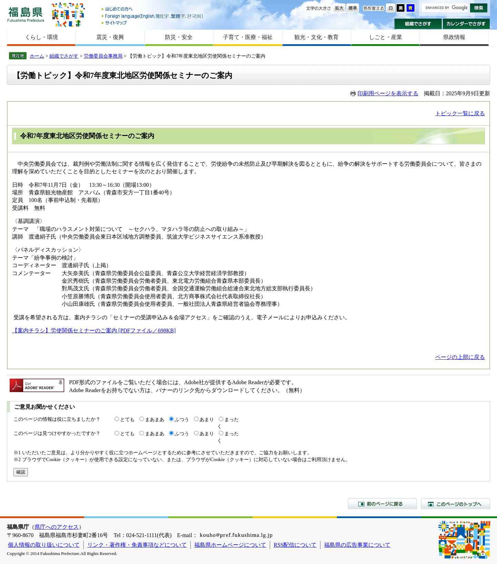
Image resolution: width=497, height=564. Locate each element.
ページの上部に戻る (460, 357)
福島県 (26, 14)
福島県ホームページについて (230, 545)
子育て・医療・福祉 (248, 37)
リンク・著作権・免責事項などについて (137, 545)
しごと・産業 (385, 37)
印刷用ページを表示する (388, 93)
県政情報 (454, 37)
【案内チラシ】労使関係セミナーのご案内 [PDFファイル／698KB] (94, 330)
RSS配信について (295, 545)
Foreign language (153, 16)
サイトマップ (153, 22)
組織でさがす (418, 24)
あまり (206, 419)
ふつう (182, 419)
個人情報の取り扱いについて (44, 545)
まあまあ (154, 419)
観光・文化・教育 (316, 37)
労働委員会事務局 (103, 56)
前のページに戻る (382, 503)
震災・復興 (110, 37)
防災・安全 (179, 37)
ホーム (37, 56)
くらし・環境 (41, 37)
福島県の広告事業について (357, 545)
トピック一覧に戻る (460, 113)
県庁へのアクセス (57, 527)
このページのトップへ (455, 503)
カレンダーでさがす (466, 24)
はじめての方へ (153, 9)
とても (127, 419)
